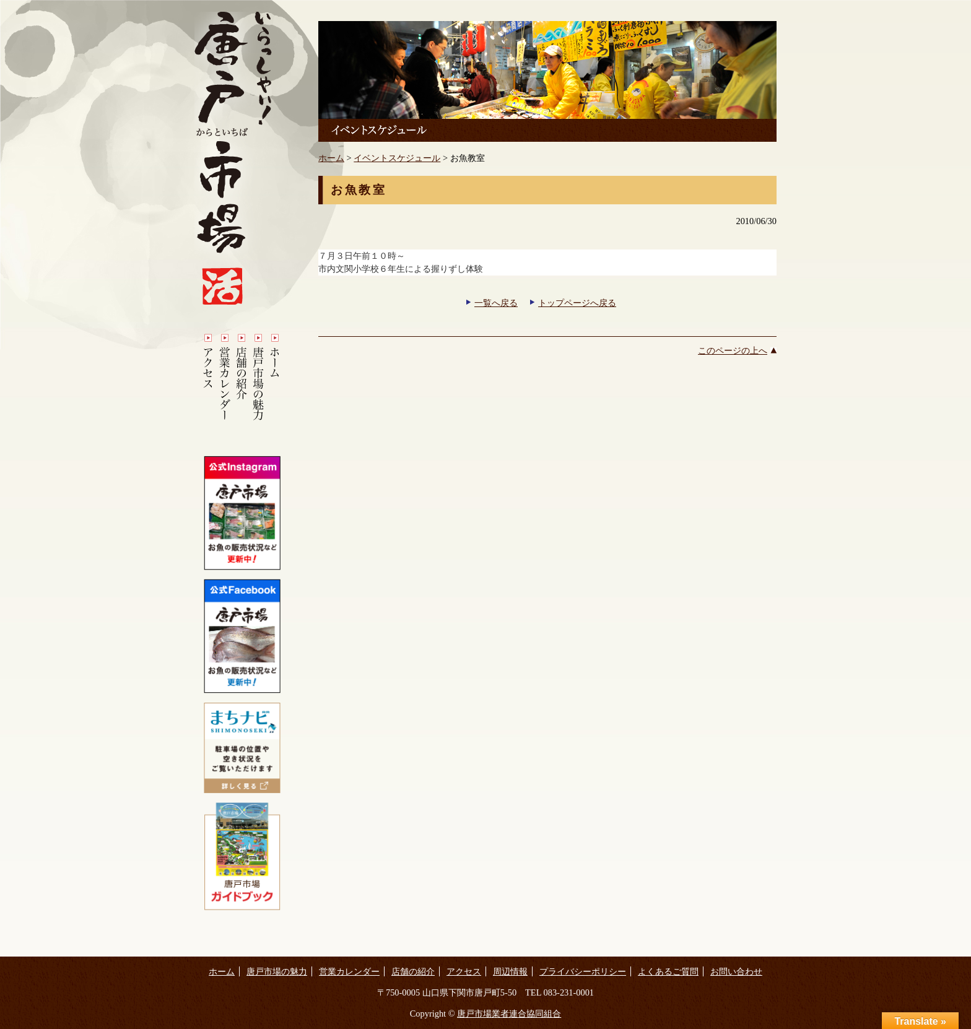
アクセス (463, 971)
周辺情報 (510, 971)
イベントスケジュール (397, 158)
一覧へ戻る (496, 303)
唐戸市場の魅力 (276, 971)
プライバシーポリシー (582, 971)
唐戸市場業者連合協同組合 (509, 1013)
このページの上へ (732, 350)
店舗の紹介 (413, 971)
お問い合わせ (736, 971)
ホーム (331, 158)
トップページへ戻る (577, 303)
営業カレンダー (349, 971)
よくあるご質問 (668, 971)
